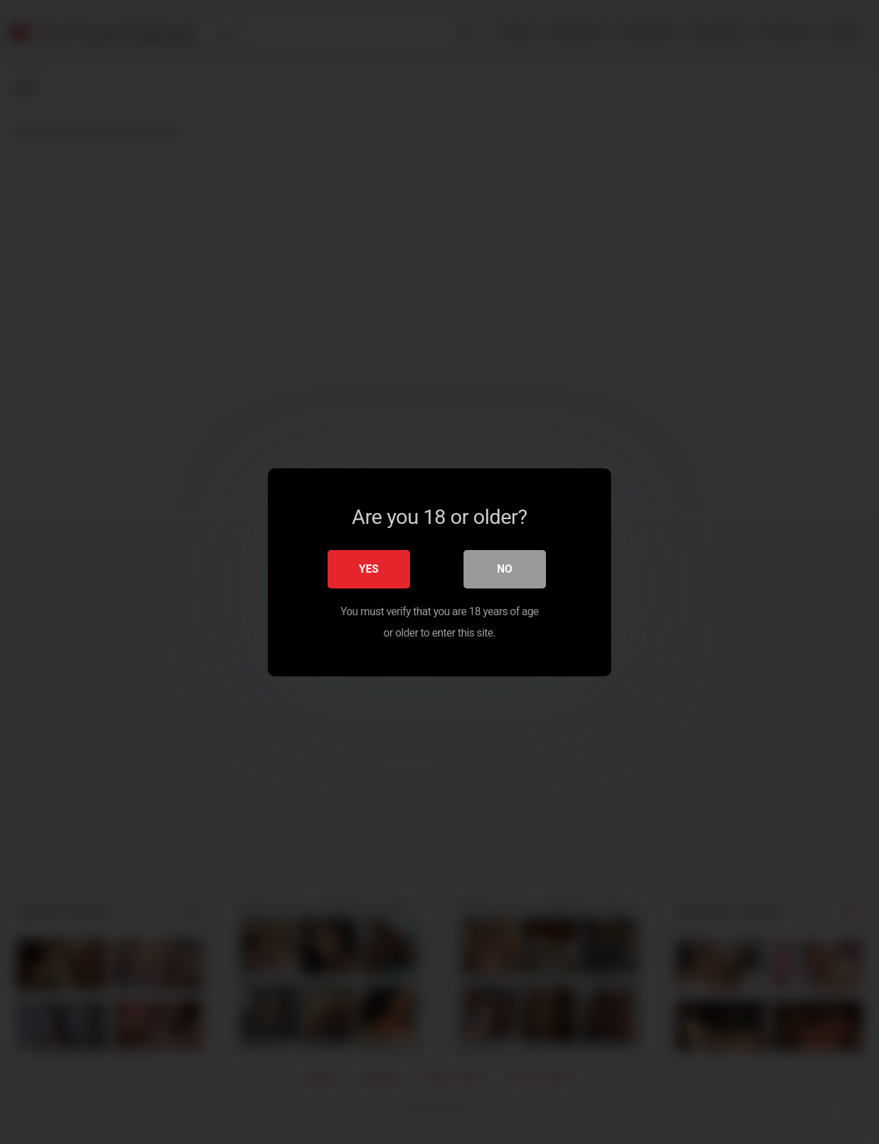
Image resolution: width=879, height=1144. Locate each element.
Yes (369, 568)
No (504, 568)
